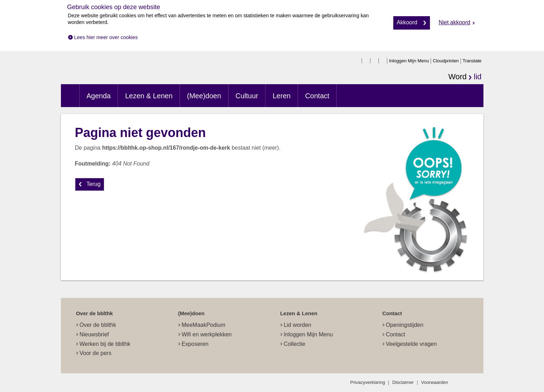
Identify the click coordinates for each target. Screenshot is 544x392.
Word (464, 77)
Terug (94, 184)
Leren (281, 96)
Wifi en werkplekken (207, 334)
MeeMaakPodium (204, 325)
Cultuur (247, 96)
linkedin (383, 61)
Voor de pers (96, 353)
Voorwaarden (434, 382)
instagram (375, 61)
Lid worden (297, 325)
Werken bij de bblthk (105, 344)
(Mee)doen (204, 96)
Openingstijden (405, 325)
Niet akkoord (454, 22)
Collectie (294, 344)
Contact (317, 96)
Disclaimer (403, 382)
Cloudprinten (446, 60)
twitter (366, 61)
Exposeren (195, 344)
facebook (358, 61)
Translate (472, 60)
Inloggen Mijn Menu (409, 60)
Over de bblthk (98, 325)
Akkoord (407, 22)
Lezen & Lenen (149, 96)
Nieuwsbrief (94, 334)
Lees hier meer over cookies (106, 37)
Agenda (99, 96)
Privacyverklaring (367, 382)
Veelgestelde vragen (411, 344)
